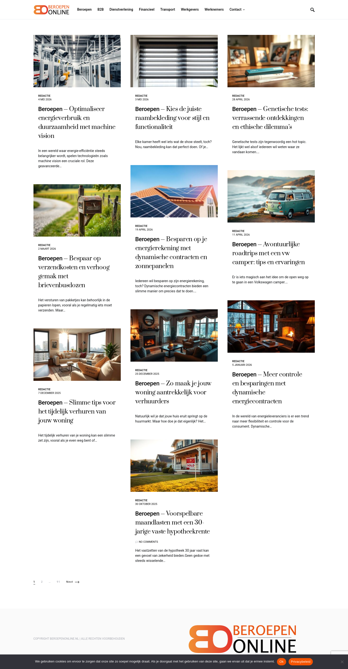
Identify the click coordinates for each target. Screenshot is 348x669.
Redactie (44, 95)
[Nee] (342, 661)
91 (58, 581)
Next (69, 581)
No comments (148, 541)
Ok (281, 661)
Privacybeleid (301, 661)
